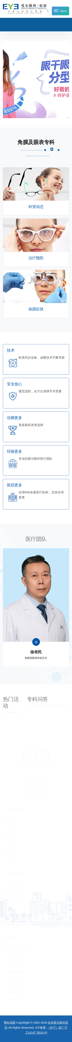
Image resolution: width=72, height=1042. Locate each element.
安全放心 (14, 384)
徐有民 (36, 652)
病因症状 (35, 309)
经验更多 (14, 451)
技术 (10, 350)
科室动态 (35, 206)
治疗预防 (35, 258)
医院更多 (14, 485)
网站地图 (9, 1022)
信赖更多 (14, 417)
